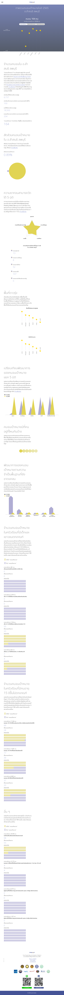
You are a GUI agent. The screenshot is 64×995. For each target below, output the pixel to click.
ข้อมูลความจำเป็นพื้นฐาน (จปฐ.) (22, 77)
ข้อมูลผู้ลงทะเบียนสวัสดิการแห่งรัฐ (15, 85)
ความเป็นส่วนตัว (33, 961)
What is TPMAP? (32, 958)
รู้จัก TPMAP (32, 960)
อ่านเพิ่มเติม (12, 87)
